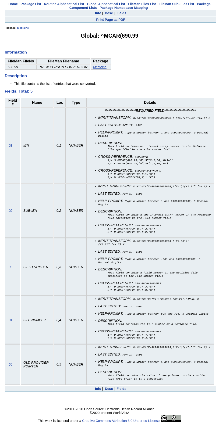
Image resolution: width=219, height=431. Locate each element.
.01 (10, 146)
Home (13, 4)
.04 (10, 325)
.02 (10, 213)
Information (16, 52)
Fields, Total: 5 (19, 91)
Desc (109, 13)
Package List (31, 4)
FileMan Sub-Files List (176, 4)
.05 (10, 371)
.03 (10, 271)
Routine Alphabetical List (64, 4)
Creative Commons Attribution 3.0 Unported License (121, 427)
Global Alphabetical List (106, 4)
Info (98, 13)
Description (16, 75)
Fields (121, 13)
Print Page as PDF (110, 20)
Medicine (23, 27)
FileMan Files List (142, 4)
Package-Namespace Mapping (124, 8)
